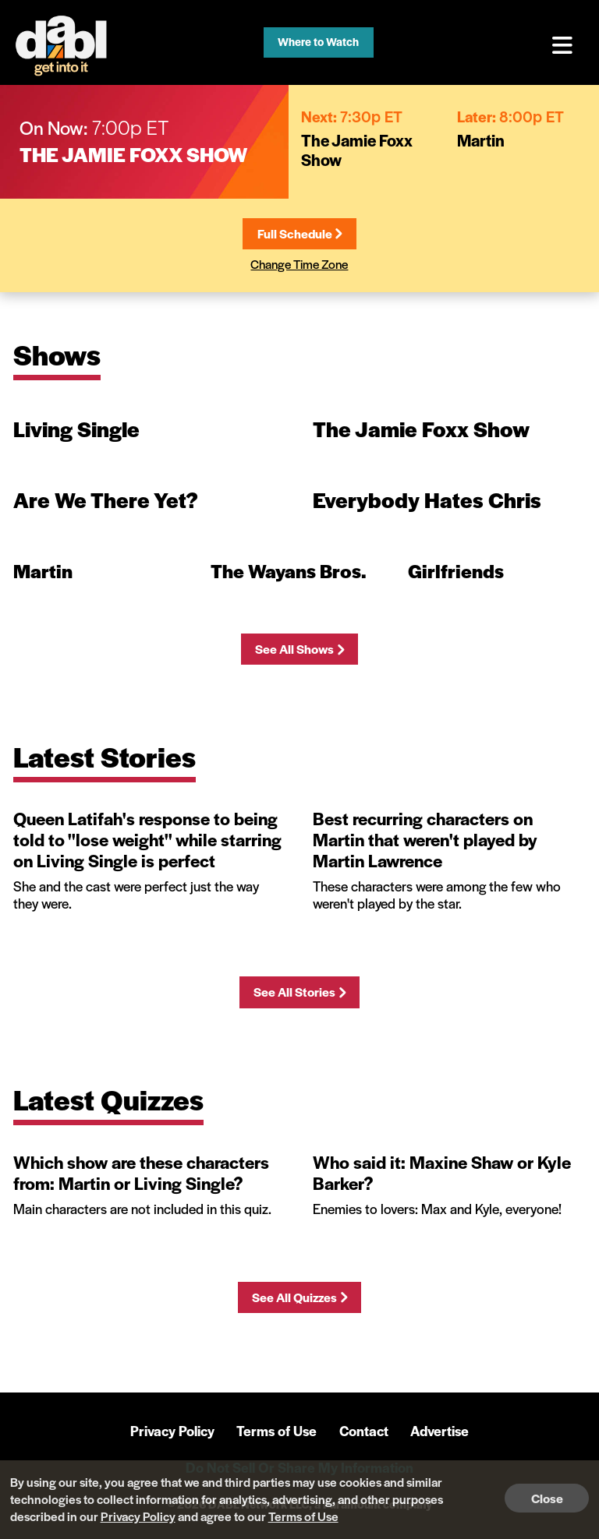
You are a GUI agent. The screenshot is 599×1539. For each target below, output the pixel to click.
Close (547, 1498)
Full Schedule (299, 233)
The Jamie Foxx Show (133, 154)
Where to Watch (318, 41)
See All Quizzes (299, 1297)
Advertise (439, 1430)
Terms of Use (276, 1430)
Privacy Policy (172, 1430)
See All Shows (299, 649)
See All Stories (299, 992)
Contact (363, 1430)
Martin (481, 140)
